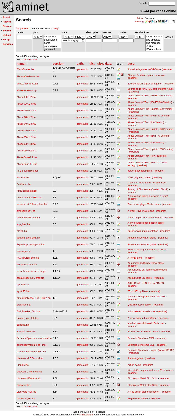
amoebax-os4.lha (26, 210)
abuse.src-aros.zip (26, 90)
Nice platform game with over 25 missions (149, 370)
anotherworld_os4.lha (28, 217)
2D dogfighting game (138, 177)
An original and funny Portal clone (145, 263)
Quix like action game (139, 304)
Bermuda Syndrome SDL (140, 344)
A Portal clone (134, 257)
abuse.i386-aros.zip (27, 83)
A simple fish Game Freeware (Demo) (147, 196)
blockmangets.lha (26, 398)
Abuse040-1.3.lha (26, 123)
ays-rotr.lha (23, 284)
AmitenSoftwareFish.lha (29, 197)
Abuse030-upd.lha (26, 110)
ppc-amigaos (154, 39)
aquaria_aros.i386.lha (28, 237)
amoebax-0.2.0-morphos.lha (32, 204)
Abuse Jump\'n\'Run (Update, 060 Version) (150, 149)
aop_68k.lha (23, 224)
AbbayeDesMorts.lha (28, 76)
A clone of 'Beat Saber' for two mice (146, 182)
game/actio (52, 49)
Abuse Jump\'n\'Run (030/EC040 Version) (149, 95)
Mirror (140, 18)
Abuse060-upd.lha (26, 150)
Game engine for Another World (144, 217)
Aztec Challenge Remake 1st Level (146, 296)
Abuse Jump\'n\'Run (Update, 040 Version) (150, 129)
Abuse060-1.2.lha (26, 137)
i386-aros (154, 46)
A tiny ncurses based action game (145, 222)
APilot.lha (22, 231)
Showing (139, 21)
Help (55, 28)
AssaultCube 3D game (139, 277)
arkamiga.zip (24, 251)
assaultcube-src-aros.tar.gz (31, 271)
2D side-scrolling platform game (144, 83)
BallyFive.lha (24, 304)
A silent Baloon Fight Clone (142, 318)
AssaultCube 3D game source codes (147, 269)
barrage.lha (23, 324)
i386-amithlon (154, 49)
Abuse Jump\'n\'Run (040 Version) (145, 122)
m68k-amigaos (154, 36)
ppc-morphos (154, 43)
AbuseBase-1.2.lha (27, 157)
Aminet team (86, 414)
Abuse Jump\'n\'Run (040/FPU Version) (148, 115)
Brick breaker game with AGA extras (146, 249)
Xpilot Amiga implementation (142, 231)
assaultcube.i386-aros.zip (30, 277)
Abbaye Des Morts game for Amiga (146, 75)
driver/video (52, 39)
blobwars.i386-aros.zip (29, 378)
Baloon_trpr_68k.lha (27, 318)
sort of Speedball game (139, 170)
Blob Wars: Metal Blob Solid (142, 378)
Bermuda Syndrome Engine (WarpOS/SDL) (150, 350)
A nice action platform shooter (143, 391)
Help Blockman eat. (138, 398)
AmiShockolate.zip (27, 190)
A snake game (135, 358)
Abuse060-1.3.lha (26, 144)
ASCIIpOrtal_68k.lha (28, 257)
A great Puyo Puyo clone (140, 210)
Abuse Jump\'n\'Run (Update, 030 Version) (150, 109)
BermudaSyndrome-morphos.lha (34, 338)
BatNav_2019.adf (26, 331)
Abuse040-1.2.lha (26, 117)
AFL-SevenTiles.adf (27, 170)
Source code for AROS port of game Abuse (150, 88)
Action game (134, 365)
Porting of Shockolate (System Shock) (147, 189)
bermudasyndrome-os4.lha (31, 344)
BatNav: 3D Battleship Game (142, 331)
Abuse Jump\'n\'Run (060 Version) (145, 142)
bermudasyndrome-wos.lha (31, 351)
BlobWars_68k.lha (26, 391)
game (52, 43)
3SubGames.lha (25, 69)
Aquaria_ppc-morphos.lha (30, 244)
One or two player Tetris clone (143, 204)
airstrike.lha (23, 177)
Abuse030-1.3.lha (26, 103)
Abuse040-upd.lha (26, 130)
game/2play (52, 46)
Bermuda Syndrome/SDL (140, 338)
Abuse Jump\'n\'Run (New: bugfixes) (146, 155)
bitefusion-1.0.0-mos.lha (30, 358)
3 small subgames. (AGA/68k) (143, 69)
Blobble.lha (23, 365)
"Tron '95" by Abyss (137, 291)
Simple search (23, 28)
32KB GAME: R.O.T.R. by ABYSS (145, 283)
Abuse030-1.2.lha (26, 97)
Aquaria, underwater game (141, 237)
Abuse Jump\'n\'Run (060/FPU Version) (148, 135)
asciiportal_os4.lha (27, 264)
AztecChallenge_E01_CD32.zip (34, 298)
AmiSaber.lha (24, 184)
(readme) (167, 69)
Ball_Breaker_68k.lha (28, 311)
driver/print (52, 36)
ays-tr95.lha (23, 291)
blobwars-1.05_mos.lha (29, 371)
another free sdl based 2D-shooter (145, 323)
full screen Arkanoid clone (141, 311)
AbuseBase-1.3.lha (27, 164)
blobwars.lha (23, 385)
